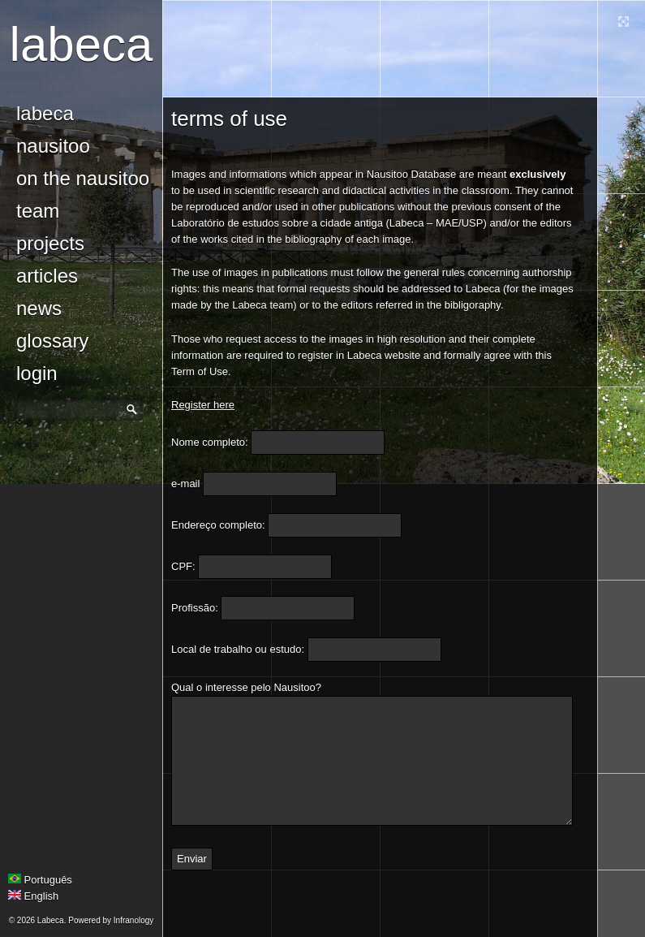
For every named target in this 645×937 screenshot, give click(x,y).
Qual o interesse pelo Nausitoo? (246, 687)
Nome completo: (209, 442)
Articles (47, 276)
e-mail (185, 483)
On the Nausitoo (82, 178)
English (33, 896)
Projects (50, 243)
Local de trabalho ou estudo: (237, 649)
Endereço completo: (218, 525)
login (37, 373)
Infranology (133, 920)
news (39, 308)
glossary (52, 341)
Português (40, 880)
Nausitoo (53, 146)
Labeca (81, 44)
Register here (202, 405)
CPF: (183, 566)
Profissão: (194, 608)
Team (37, 211)
